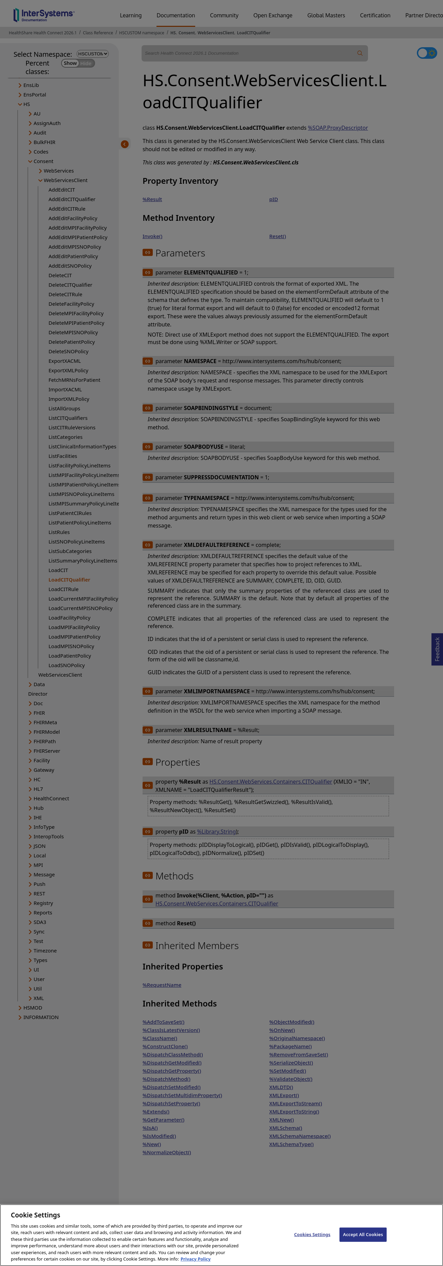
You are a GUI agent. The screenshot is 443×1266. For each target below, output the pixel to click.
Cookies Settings (312, 1241)
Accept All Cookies (363, 1241)
